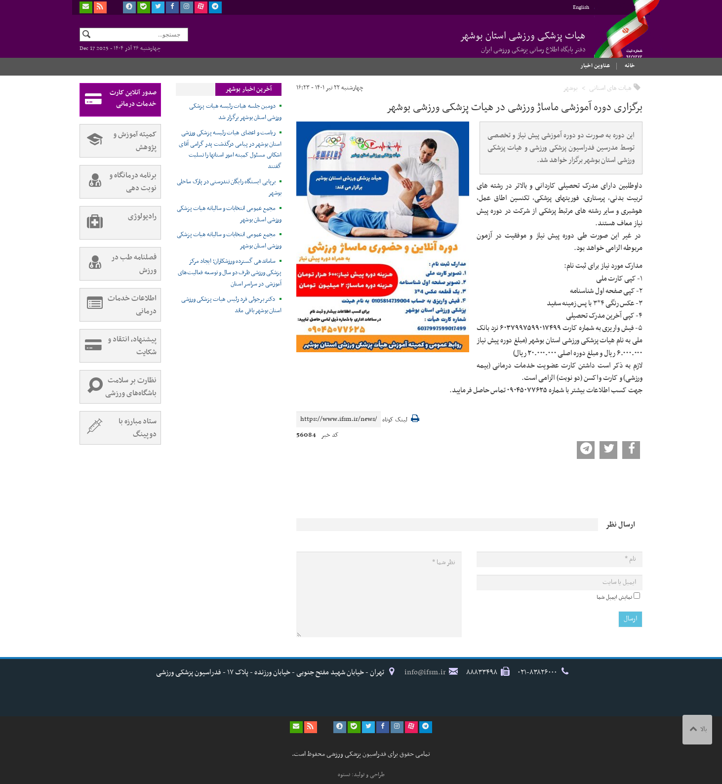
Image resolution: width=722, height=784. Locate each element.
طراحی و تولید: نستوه (361, 775)
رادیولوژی (118, 222)
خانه (630, 66)
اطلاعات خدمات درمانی (118, 305)
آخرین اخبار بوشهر (248, 89)
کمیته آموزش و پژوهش (118, 140)
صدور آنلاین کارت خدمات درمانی (118, 99)
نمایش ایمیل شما (614, 597)
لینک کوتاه (394, 420)
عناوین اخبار (595, 66)
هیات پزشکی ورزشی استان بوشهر (523, 41)
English (581, 7)
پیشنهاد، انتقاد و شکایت (118, 346)
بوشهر (570, 88)
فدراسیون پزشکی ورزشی (617, 38)
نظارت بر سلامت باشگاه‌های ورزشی (118, 387)
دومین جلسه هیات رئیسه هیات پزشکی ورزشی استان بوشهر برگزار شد (235, 112)
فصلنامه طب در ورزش (118, 264)
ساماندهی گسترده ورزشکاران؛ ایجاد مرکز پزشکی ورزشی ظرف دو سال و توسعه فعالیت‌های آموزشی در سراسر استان (229, 272)
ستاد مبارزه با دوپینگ (118, 428)
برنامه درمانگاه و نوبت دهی (118, 181)
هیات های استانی (610, 88)
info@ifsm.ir (425, 672)
